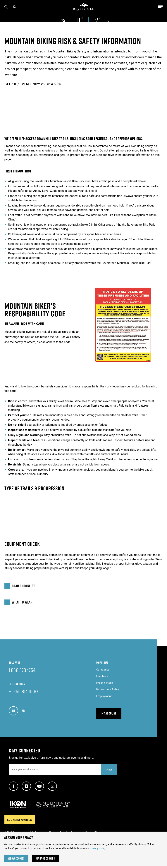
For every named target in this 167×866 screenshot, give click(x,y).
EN (15, 710)
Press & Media (105, 682)
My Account (108, 713)
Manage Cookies (45, 858)
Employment (104, 696)
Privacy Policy (98, 848)
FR (25, 710)
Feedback (102, 676)
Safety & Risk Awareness (19, 820)
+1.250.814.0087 (23, 691)
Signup (109, 769)
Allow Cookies (16, 858)
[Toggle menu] (160, 7)
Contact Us (103, 669)
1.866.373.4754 (22, 669)
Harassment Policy (107, 689)
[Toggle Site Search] (6, 7)
